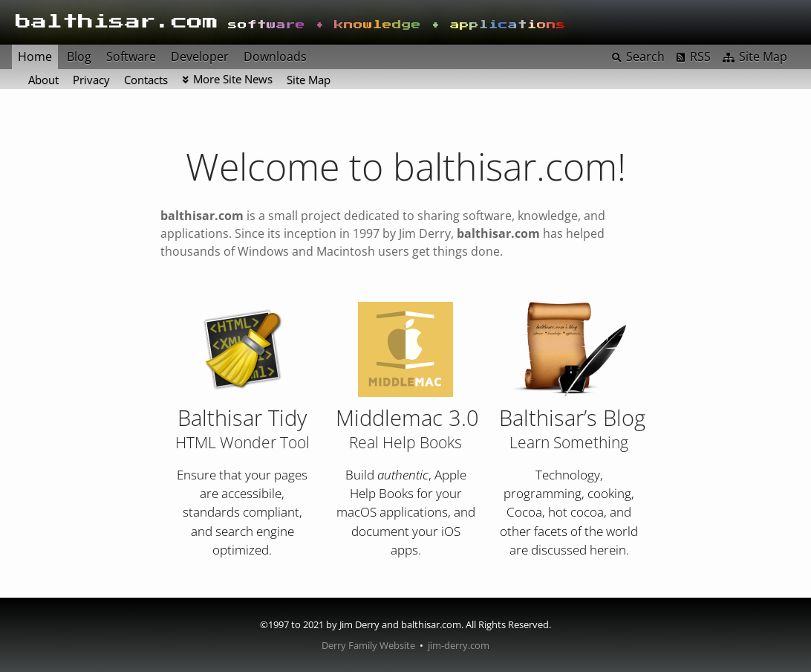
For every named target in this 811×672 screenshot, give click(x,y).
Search (645, 56)
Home (35, 56)
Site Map (308, 79)
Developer (200, 56)
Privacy (91, 79)
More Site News (233, 78)
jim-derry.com (458, 645)
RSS (700, 56)
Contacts (146, 79)
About (43, 79)
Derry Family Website (368, 645)
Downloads (275, 56)
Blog (79, 56)
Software (131, 56)
